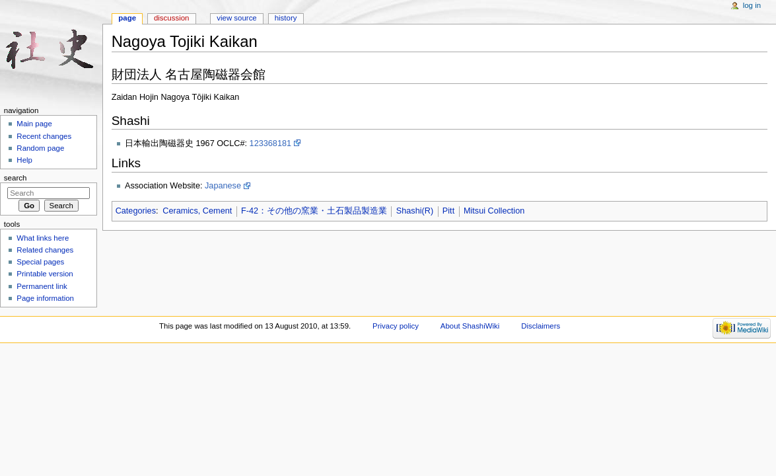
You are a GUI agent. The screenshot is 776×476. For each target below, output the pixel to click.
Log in (752, 5)
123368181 (271, 143)
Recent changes (44, 136)
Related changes (45, 250)
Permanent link (42, 286)
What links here (43, 238)
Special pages (40, 262)
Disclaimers (540, 326)
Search (15, 178)
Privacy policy (395, 326)
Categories (136, 211)
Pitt (448, 211)
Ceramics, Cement (197, 211)
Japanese (223, 185)
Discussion (171, 18)
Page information (45, 298)
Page (127, 18)
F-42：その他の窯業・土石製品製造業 (314, 211)
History (286, 18)
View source (236, 18)
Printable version (45, 274)
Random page (40, 148)
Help (24, 160)
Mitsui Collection (494, 211)
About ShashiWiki (470, 326)
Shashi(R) (414, 211)
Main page (34, 124)
